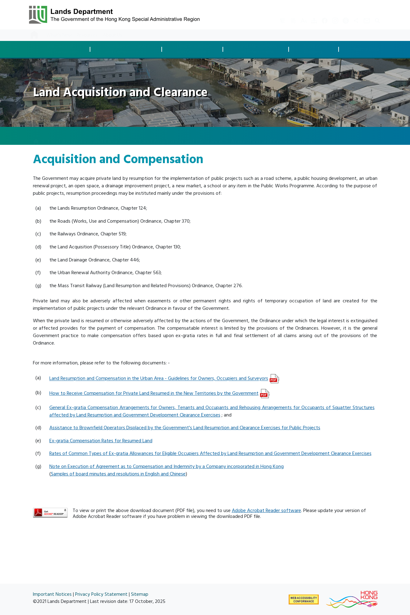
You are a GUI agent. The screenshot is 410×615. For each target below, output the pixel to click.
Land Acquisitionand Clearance (194, 49)
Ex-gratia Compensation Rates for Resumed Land (100, 440)
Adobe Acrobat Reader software (266, 510)
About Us (112, 35)
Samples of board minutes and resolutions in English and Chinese (118, 473)
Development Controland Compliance (127, 49)
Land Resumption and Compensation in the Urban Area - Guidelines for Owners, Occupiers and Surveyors (158, 378)
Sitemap (139, 594)
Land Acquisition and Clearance (89, 135)
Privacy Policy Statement (101, 594)
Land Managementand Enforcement (257, 49)
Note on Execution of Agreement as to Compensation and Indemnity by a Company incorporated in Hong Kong (166, 466)
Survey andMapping (315, 49)
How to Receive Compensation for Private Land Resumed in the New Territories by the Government (154, 393)
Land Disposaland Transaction (61, 49)
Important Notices (52, 594)
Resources (87, 35)
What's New (59, 35)
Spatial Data (366, 49)
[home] (36, 136)
